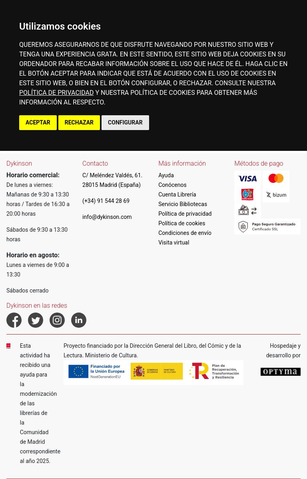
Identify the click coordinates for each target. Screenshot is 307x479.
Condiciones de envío (184, 233)
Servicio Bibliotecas (182, 204)
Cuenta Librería (177, 194)
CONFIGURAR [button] (125, 122)
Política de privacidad (184, 213)
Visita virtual (173, 242)
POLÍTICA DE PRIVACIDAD (56, 92)
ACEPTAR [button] (38, 122)
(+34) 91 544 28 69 (106, 201)
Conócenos (172, 185)
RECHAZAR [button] (79, 122)
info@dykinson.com (107, 217)
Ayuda (166, 175)
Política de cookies (181, 223)
